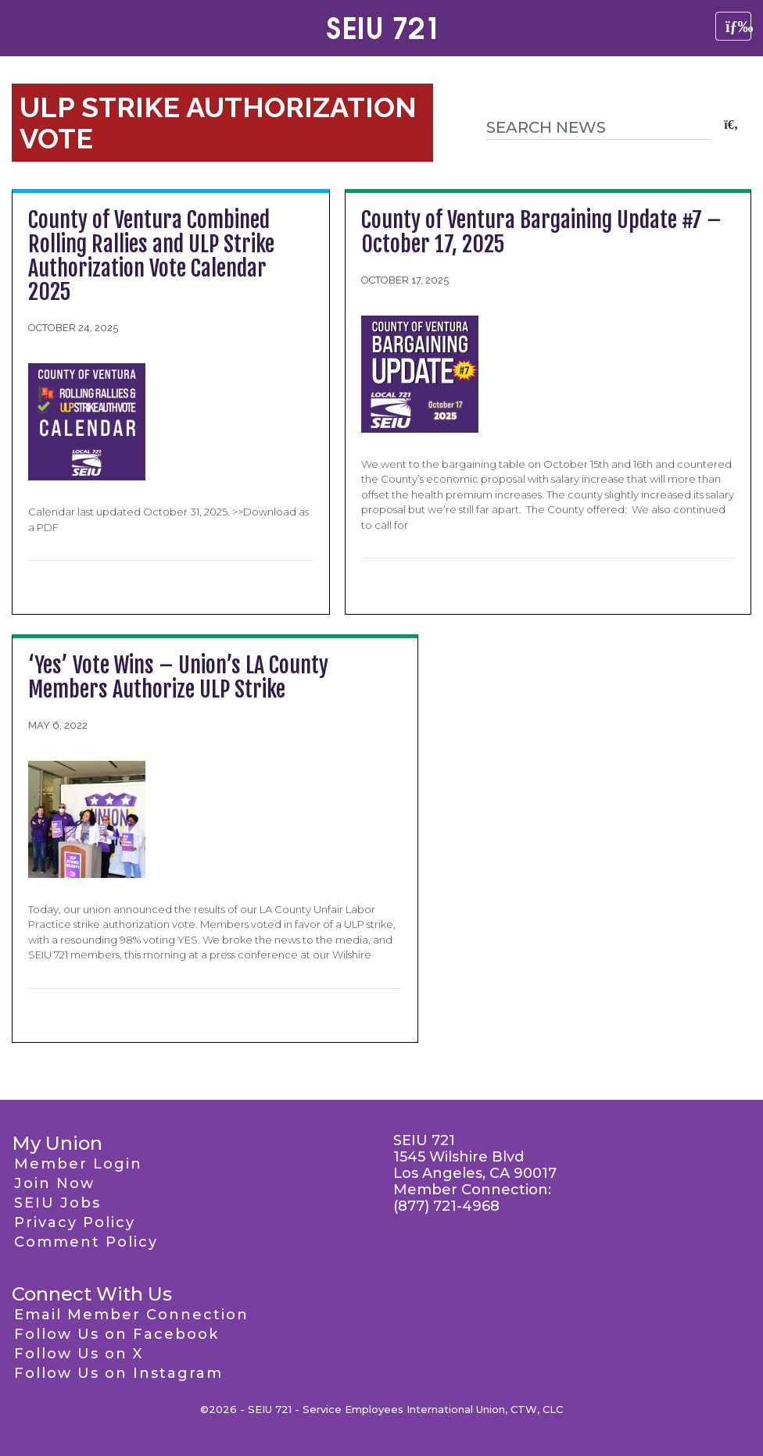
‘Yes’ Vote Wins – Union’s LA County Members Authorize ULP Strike (178, 677)
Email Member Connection (131, 1314)
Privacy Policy (74, 1222)
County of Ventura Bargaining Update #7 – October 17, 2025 (541, 232)
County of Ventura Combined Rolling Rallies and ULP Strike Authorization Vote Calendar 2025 (151, 255)
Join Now (54, 1183)
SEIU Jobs (57, 1203)
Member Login (78, 1163)
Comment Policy (86, 1242)
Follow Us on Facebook (116, 1334)
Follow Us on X (78, 1353)
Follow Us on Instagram (118, 1373)
